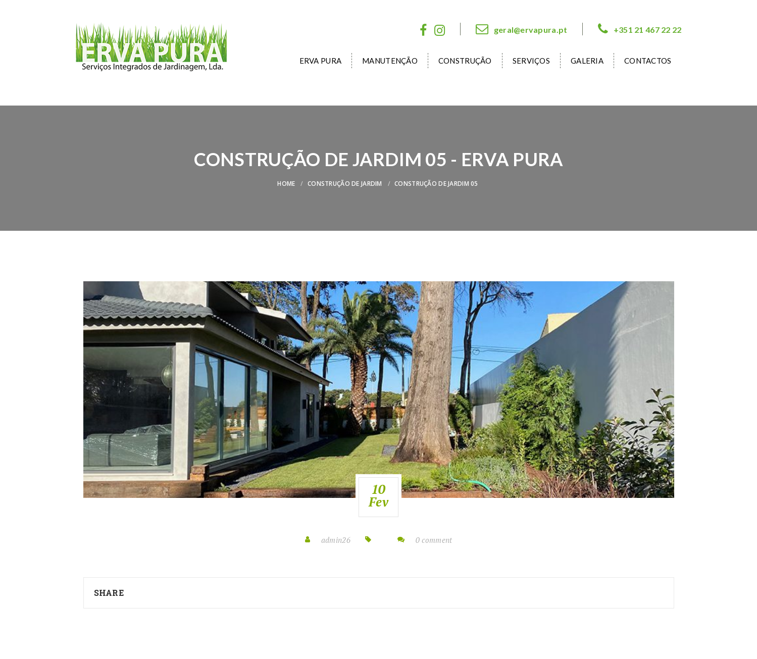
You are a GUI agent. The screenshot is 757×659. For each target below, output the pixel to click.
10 (378, 495)
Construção (465, 60)
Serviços (531, 60)
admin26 (335, 540)
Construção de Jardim (345, 183)
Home (286, 183)
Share (109, 592)
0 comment (434, 540)
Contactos (648, 60)
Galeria (587, 60)
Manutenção (390, 60)
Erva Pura (320, 60)
